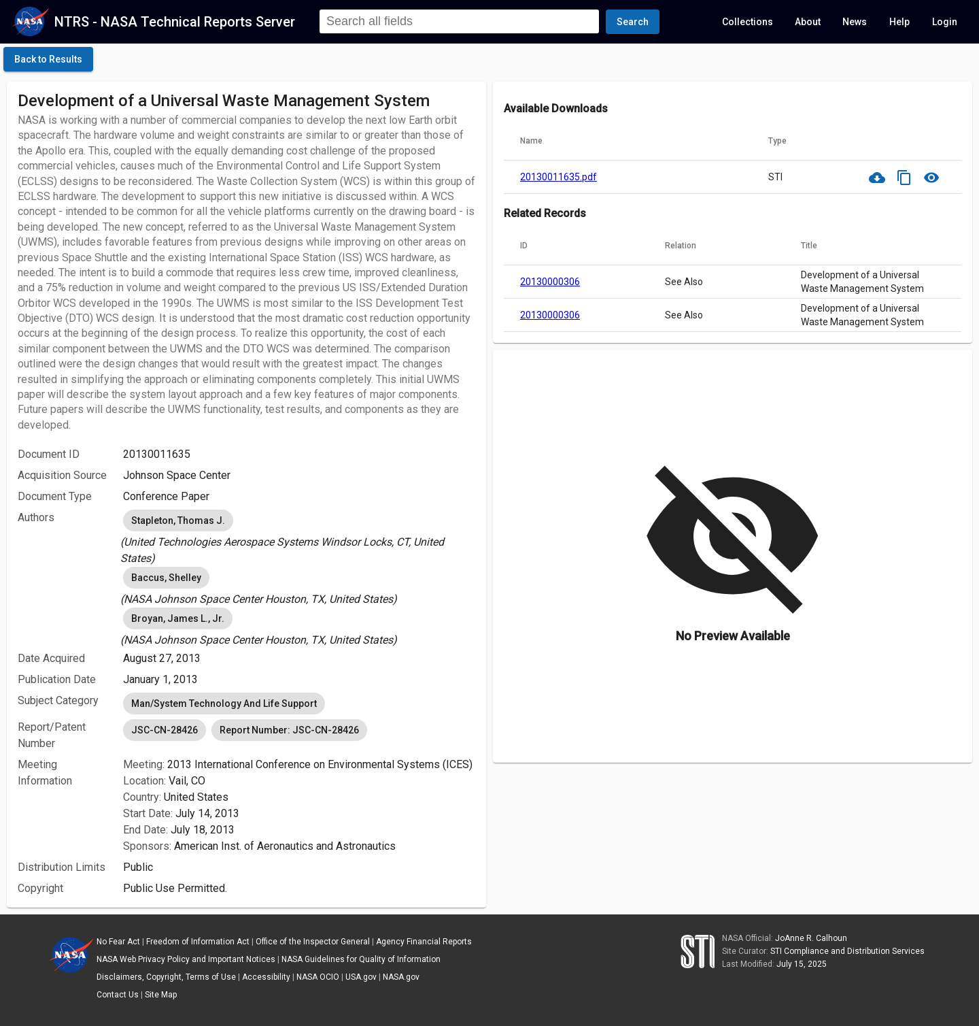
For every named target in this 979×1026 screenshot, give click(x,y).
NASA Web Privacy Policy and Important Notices (186, 959)
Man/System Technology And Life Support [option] (224, 703)
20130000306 (550, 281)
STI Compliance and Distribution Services (847, 951)
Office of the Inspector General (313, 941)
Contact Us (118, 994)
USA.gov (361, 977)
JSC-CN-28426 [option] (164, 730)
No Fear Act (118, 941)
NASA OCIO (317, 977)
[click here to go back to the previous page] (48, 59)
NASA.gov (401, 977)
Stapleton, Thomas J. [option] (178, 520)
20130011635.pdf (558, 176)
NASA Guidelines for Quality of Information (361, 959)
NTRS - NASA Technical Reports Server (174, 22)
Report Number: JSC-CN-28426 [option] (289, 730)
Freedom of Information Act (198, 941)
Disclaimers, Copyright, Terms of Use (166, 977)
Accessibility (266, 977)
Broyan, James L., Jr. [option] (178, 618)
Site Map (161, 994)
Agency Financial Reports (424, 941)
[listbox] (299, 537)
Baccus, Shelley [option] (166, 578)
